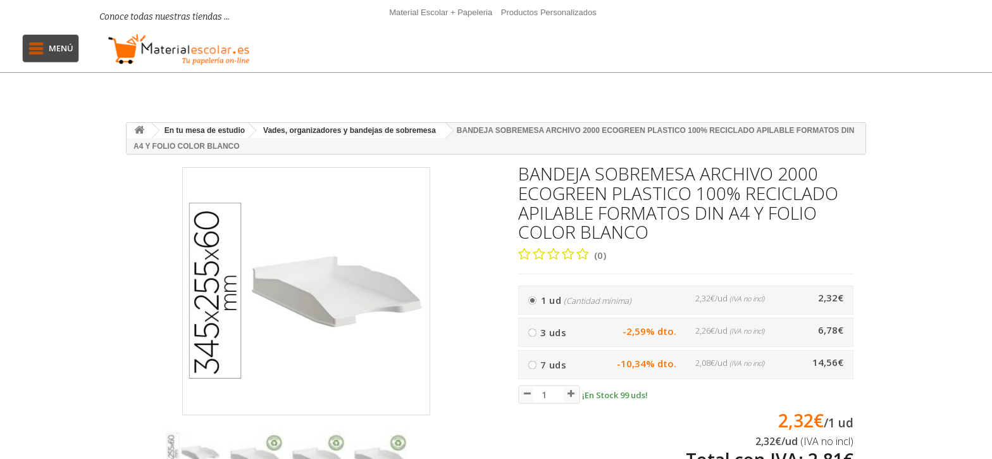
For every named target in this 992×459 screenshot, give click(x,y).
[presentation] (471, 449)
